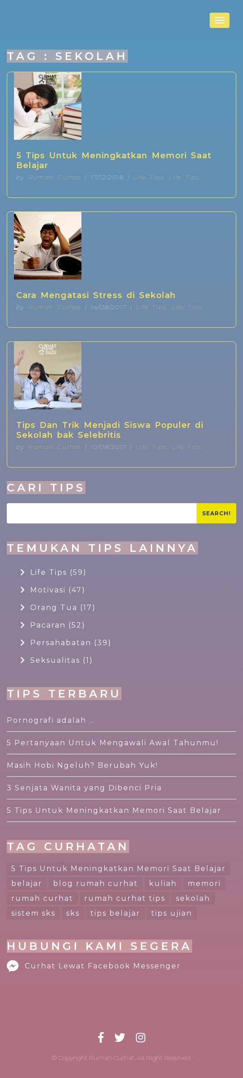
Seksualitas (56, 660)
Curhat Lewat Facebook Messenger (94, 966)
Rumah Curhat (54, 177)
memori (204, 883)
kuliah (163, 883)
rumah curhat (42, 898)
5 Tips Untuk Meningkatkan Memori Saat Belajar (114, 160)
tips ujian (171, 913)
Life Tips (148, 177)
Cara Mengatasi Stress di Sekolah (96, 295)
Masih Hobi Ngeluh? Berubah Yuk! (82, 765)
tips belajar (115, 913)
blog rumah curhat (95, 883)
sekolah (193, 898)
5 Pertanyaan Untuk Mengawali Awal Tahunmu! (113, 743)
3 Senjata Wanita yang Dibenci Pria (84, 788)
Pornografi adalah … (51, 720)
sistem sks (33, 913)
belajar (26, 883)
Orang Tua (58, 607)
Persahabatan (66, 642)
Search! (216, 513)
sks (73, 913)
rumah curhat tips (124, 898)
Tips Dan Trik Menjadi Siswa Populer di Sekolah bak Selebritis (109, 430)
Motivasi (53, 590)
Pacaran (53, 625)
